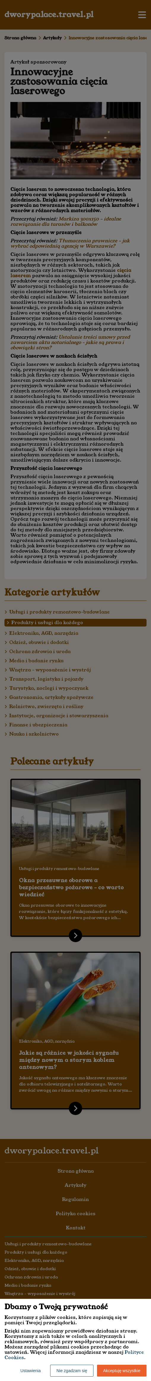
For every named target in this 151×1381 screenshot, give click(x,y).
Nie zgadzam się (71, 1370)
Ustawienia (30, 1370)
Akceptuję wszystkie (121, 1370)
